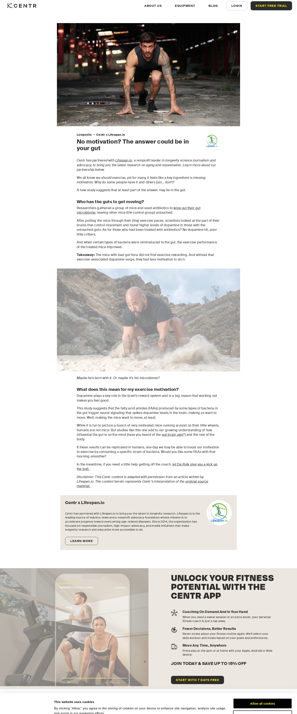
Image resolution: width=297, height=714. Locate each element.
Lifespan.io (123, 160)
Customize (262, 697)
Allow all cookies (262, 685)
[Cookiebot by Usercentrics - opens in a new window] (27, 706)
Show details (63, 706)
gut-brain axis (172, 434)
